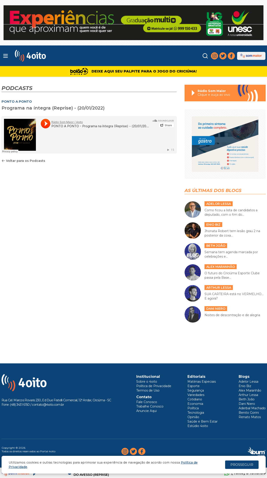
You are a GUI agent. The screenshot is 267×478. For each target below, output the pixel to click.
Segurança (195, 390)
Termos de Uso (148, 390)
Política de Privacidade (153, 386)
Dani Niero (247, 404)
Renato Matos (250, 417)
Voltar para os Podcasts (23, 161)
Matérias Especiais (201, 382)
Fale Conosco (146, 402)
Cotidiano (194, 399)
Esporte (193, 386)
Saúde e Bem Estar (202, 421)
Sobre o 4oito (146, 382)
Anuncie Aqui (146, 411)
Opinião (193, 417)
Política (193, 408)
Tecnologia (195, 413)
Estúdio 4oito (197, 426)
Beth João (247, 399)
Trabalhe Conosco (150, 406)
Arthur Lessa (248, 395)
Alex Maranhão (250, 390)
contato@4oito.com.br (48, 405)
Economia (195, 404)
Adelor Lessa (248, 382)
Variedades (195, 395)
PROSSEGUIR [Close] (241, 464)
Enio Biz (245, 386)
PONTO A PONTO (17, 101)
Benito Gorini (249, 413)
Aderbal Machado (252, 408)
